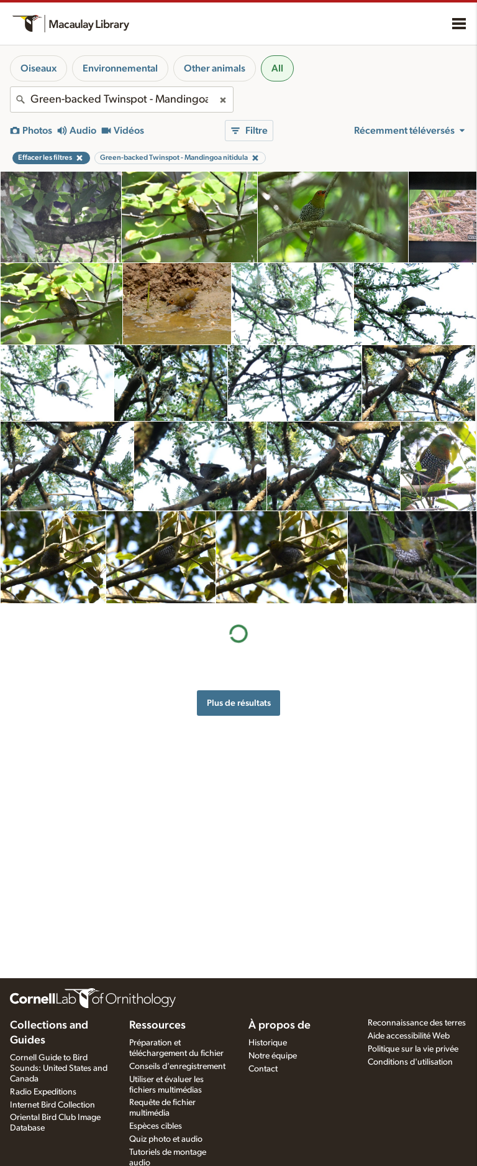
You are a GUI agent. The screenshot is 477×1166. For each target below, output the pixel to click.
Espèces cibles (155, 1126)
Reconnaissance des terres (417, 1023)
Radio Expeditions (43, 1092)
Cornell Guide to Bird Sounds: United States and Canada (58, 1068)
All (277, 68)
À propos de (279, 1025)
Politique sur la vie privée (413, 1049)
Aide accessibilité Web (409, 1036)
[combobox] (121, 99)
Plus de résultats (239, 703)
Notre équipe (272, 1056)
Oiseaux (38, 68)
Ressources (157, 1025)
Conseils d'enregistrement (177, 1066)
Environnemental (120, 68)
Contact (263, 1069)
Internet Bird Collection (52, 1105)
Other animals (214, 68)
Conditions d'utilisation (410, 1062)
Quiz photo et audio (165, 1139)
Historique (267, 1043)
